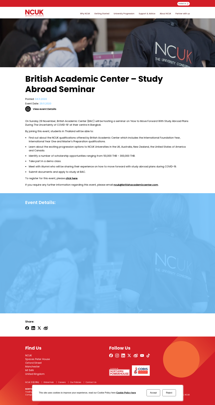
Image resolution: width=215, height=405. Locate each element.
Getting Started (101, 13)
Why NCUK (85, 13)
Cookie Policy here (126, 393)
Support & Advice (147, 13)
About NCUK (165, 13)
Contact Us (91, 382)
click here (71, 178)
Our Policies (75, 382)
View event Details (44, 109)
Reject (169, 393)
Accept (153, 393)
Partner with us (183, 13)
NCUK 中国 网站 (32, 382)
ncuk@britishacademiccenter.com (136, 184)
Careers (62, 382)
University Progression (124, 13)
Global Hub (48, 382)
